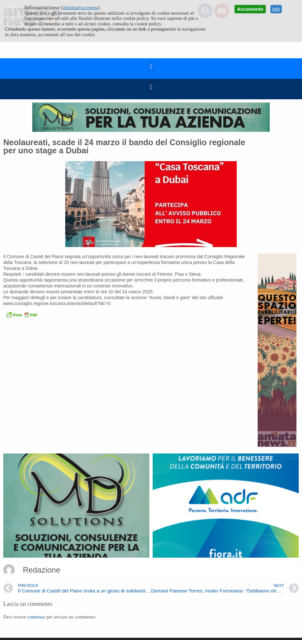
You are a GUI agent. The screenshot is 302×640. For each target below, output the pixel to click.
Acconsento (250, 9)
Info (276, 9)
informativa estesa (80, 7)
